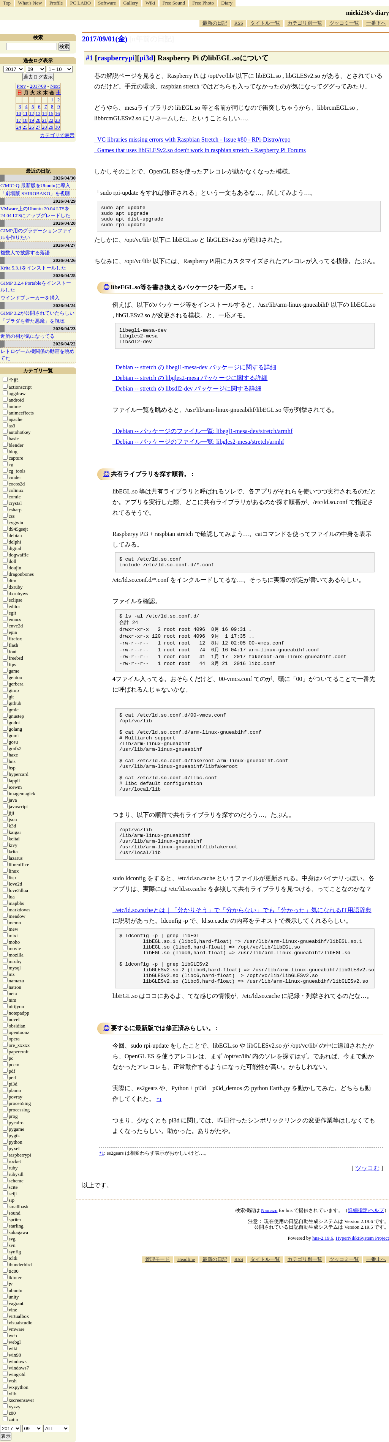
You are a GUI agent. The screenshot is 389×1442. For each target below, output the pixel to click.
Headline (186, 1305)
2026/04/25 (64, 275)
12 (31, 113)
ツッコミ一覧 (344, 23)
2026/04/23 (64, 328)
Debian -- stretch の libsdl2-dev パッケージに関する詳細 (188, 396)
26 (31, 127)
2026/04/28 (64, 223)
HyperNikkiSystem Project (362, 1284)
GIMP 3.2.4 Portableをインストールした (35, 286)
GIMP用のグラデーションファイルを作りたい (36, 234)
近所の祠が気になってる (27, 336)
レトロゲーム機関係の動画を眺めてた (37, 354)
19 (31, 120)
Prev (21, 86)
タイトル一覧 (265, 23)
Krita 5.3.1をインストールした (33, 268)
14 (44, 113)
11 (25, 113)
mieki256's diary (367, 12)
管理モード (157, 1305)
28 (44, 127)
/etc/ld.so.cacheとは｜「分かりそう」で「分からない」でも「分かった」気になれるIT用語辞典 (243, 945)
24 (18, 127)
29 (51, 127)
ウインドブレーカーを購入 (30, 298)
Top (7, 3)
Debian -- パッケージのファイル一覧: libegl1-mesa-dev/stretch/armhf (204, 439)
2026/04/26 (64, 260)
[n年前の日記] (151, 39)
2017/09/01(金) (104, 39)
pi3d (146, 58)
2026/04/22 (64, 344)
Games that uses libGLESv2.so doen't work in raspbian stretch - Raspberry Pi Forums (201, 150)
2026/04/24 (64, 305)
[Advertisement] (250, 1332)
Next (55, 86)
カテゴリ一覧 (38, 371)
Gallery (130, 3)
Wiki (150, 3)
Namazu (269, 1256)
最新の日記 (214, 23)
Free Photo (203, 3)
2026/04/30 (64, 178)
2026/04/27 (64, 245)
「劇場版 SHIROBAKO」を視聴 (35, 193)
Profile (56, 3)
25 (25, 127)
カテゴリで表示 (57, 135)
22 (51, 120)
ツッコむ (367, 1214)
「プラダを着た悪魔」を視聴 (32, 321)
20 (38, 120)
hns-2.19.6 (322, 1284)
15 (51, 113)
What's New (30, 3)
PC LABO (80, 3)
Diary (226, 3)
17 (18, 120)
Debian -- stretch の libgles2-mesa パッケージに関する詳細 (191, 386)
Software (107, 3)
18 (25, 120)
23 (57, 120)
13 (38, 113)
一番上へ (376, 1305)
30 (57, 127)
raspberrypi (115, 58)
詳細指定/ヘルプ (366, 1256)
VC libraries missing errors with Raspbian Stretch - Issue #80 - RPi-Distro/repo (194, 139)
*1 (101, 1199)
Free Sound (174, 3)
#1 (89, 58)
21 (44, 120)
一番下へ (376, 23)
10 (18, 113)
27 (38, 127)
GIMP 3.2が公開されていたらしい (37, 313)
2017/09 (38, 86)
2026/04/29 (64, 201)
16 (57, 113)
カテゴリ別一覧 (305, 23)
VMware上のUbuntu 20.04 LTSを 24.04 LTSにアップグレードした (35, 212)
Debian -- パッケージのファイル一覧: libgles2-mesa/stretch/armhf (199, 449)
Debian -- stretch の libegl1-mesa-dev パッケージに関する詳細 (195, 375)
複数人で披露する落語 (25, 252)
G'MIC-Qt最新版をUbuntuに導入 (35, 185)
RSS (238, 23)
